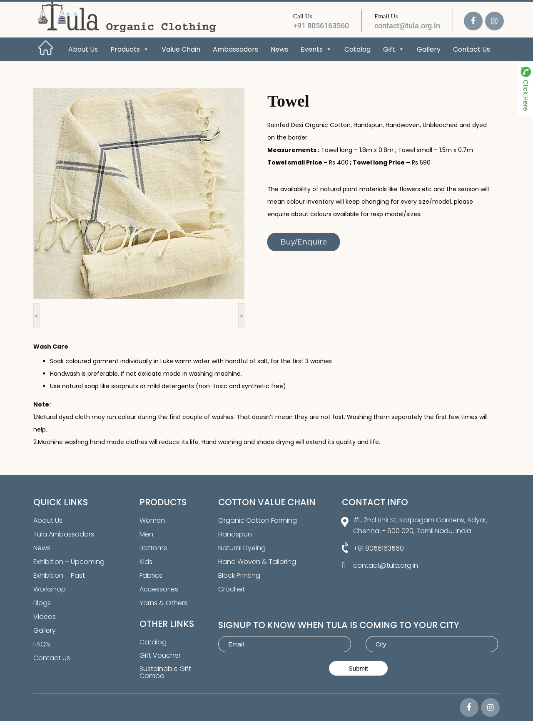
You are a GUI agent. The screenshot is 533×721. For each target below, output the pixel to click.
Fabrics (150, 575)
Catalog (357, 49)
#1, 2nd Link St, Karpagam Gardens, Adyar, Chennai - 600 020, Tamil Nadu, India (420, 525)
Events (316, 49)
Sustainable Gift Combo (165, 672)
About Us (83, 49)
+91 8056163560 (321, 25)
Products (129, 49)
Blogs (42, 603)
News (279, 49)
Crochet (231, 589)
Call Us (302, 16)
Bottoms (153, 548)
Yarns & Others (163, 603)
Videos (44, 616)
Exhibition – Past (59, 575)
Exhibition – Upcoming (69, 561)
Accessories (158, 589)
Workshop (49, 589)
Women (152, 520)
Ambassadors (235, 49)
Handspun (235, 534)
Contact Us (471, 49)
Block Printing (239, 575)
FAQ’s (41, 644)
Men (146, 534)
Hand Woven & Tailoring (257, 561)
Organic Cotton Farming (257, 520)
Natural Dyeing (242, 548)
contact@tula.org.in (407, 25)
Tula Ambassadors (63, 534)
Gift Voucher (160, 655)
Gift (393, 49)
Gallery (429, 49)
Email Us (386, 16)
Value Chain (181, 49)
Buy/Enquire (303, 242)
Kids (145, 561)
